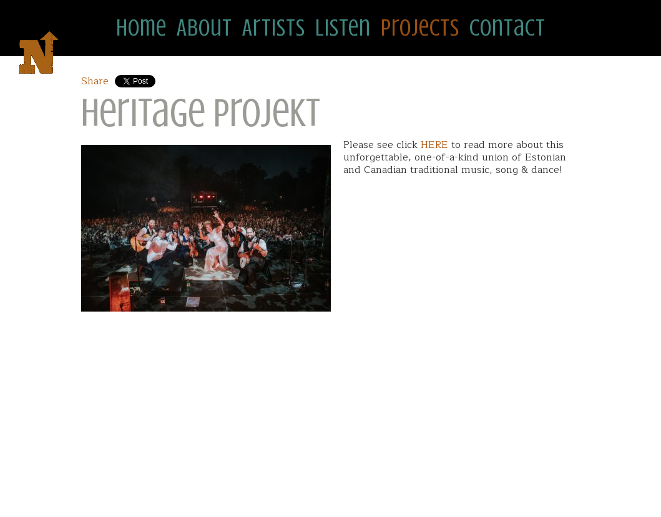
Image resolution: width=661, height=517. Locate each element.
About (204, 28)
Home (141, 28)
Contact (507, 28)
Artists (273, 28)
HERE (434, 145)
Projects (420, 28)
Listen (343, 28)
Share (95, 81)
